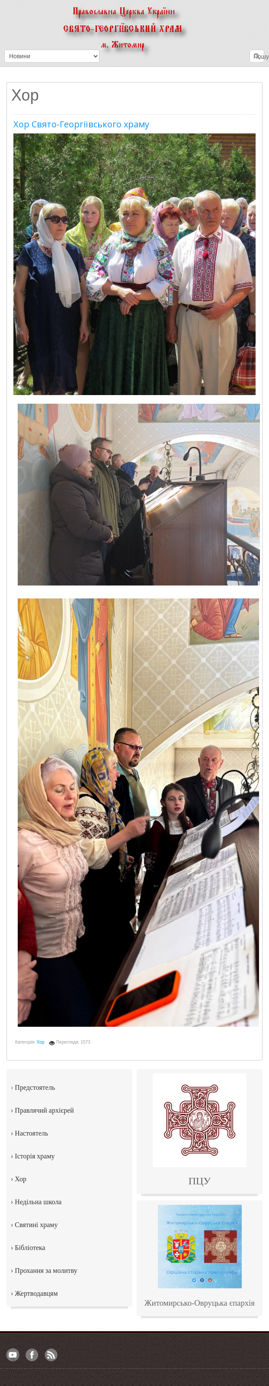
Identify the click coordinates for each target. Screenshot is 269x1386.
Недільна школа (38, 1202)
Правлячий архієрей (44, 1110)
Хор (41, 1042)
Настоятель (31, 1133)
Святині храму (36, 1224)
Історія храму (34, 1156)
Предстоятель (35, 1087)
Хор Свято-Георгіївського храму (81, 124)
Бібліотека (30, 1247)
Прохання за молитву (46, 1270)
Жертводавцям (36, 1293)
